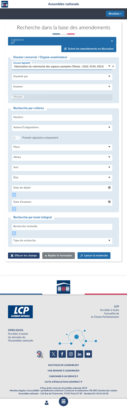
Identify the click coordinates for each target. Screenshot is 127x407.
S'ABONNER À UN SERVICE (62, 376)
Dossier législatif (21, 63)
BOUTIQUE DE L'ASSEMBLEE (62, 365)
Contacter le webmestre (76, 391)
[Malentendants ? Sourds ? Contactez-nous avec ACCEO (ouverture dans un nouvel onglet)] (39, 354)
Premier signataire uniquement (40, 137)
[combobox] (62, 41)
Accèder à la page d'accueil (4, 4)
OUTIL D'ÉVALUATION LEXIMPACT (63, 382)
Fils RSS (93, 391)
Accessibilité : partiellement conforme (45, 391)
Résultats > (115, 13)
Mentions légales (18, 391)
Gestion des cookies (107, 391)
